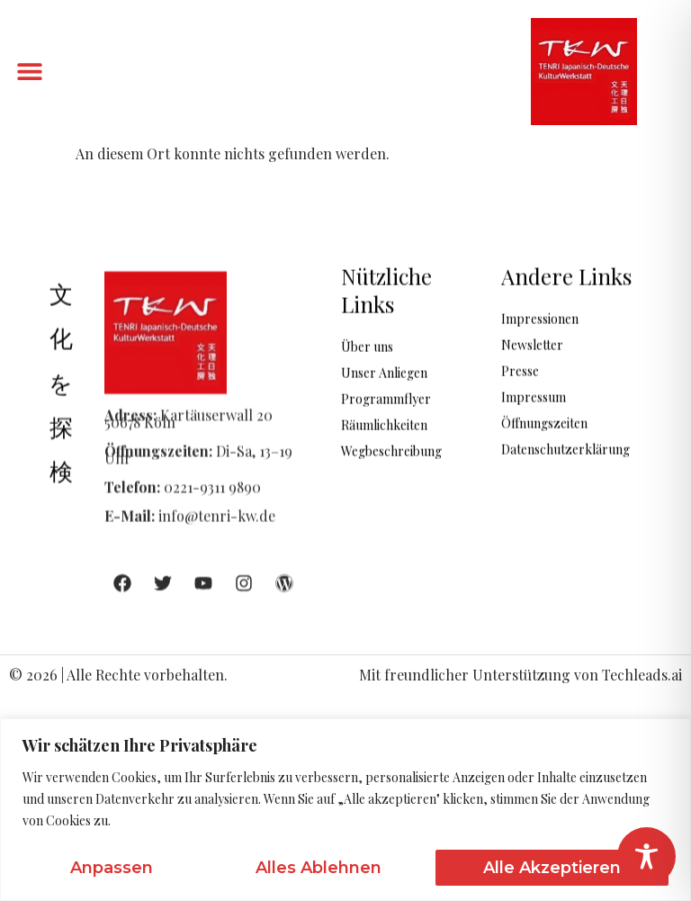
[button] (29, 71)
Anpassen (111, 868)
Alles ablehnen (318, 868)
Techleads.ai (642, 674)
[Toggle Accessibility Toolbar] (646, 856)
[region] (345, 809)
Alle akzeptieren (552, 868)
